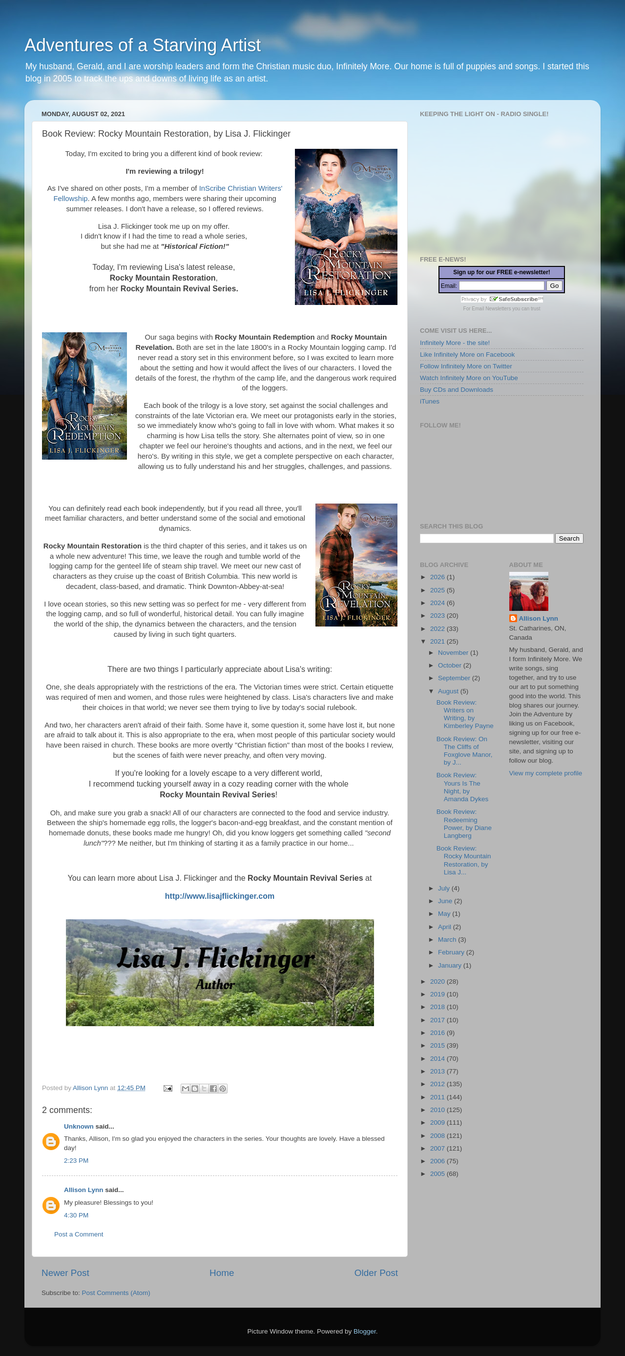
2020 (438, 981)
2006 (438, 1161)
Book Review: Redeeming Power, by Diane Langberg (464, 823)
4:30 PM (76, 1215)
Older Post (376, 1273)
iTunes (429, 401)
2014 (438, 1058)
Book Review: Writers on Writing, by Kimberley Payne (465, 714)
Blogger (365, 1331)
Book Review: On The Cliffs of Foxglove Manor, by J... (465, 751)
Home (221, 1273)
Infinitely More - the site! (455, 342)
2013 (438, 1071)
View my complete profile (546, 773)
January (450, 965)
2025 (438, 590)
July (445, 888)
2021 (438, 641)
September (455, 678)
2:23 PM (76, 1160)
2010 (438, 1109)
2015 (438, 1045)
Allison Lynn (84, 1190)
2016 (438, 1032)
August (449, 691)
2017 (438, 1020)
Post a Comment (79, 1234)
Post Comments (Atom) (116, 1292)
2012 (438, 1084)
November (454, 652)
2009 (438, 1122)
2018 (438, 1007)
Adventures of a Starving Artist (142, 45)
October (450, 665)
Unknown (79, 1126)
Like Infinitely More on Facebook (467, 354)
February (452, 952)
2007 (438, 1148)
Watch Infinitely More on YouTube (469, 378)
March (448, 939)
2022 (438, 628)
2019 (438, 994)
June (446, 901)
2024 (438, 603)
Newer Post (65, 1273)
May (445, 913)
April (445, 927)
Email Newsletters (491, 308)
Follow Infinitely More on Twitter (466, 366)
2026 (438, 577)
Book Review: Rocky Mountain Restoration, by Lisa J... (464, 860)
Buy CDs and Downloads (456, 389)
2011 (438, 1097)
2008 (438, 1135)
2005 (438, 1173)
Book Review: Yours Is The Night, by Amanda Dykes (463, 787)
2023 (438, 615)
